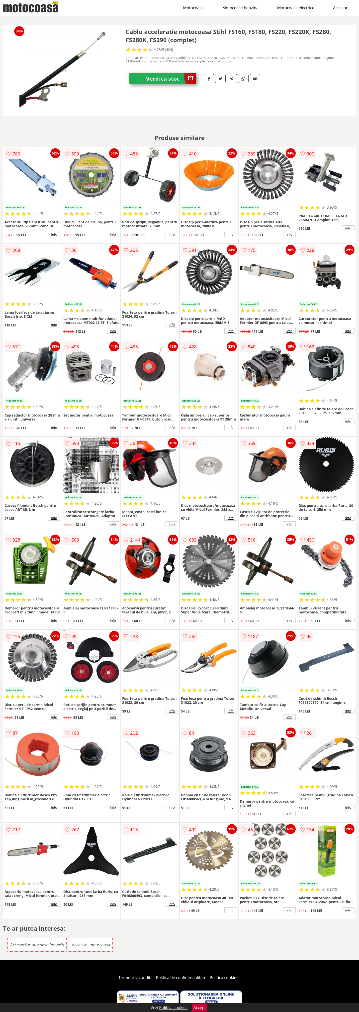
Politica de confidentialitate (181, 977)
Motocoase (193, 7)
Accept (199, 1007)
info (54, 234)
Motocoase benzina (240, 7)
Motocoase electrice (295, 7)
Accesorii (341, 7)
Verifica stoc (171, 78)
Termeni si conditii (135, 977)
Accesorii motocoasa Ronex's (37, 945)
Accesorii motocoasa (91, 945)
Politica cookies (224, 977)
